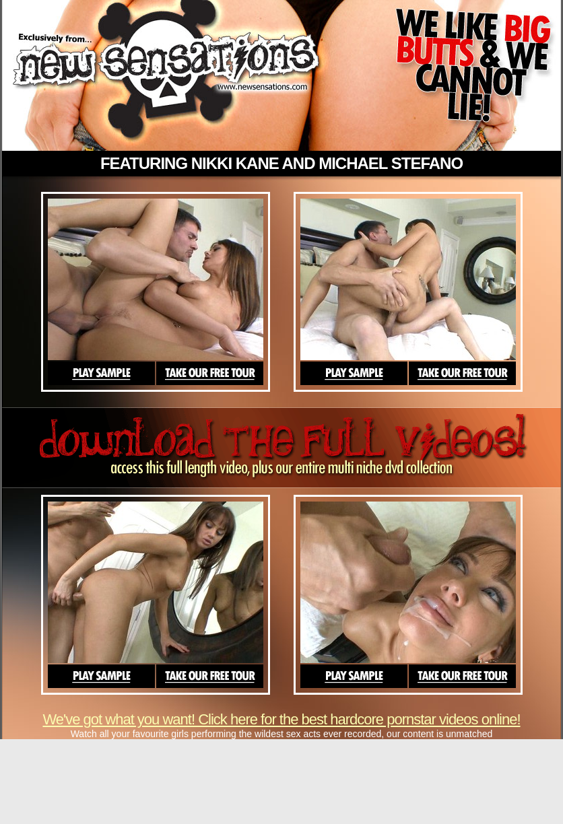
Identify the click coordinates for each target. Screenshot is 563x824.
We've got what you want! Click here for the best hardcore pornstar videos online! (281, 719)
